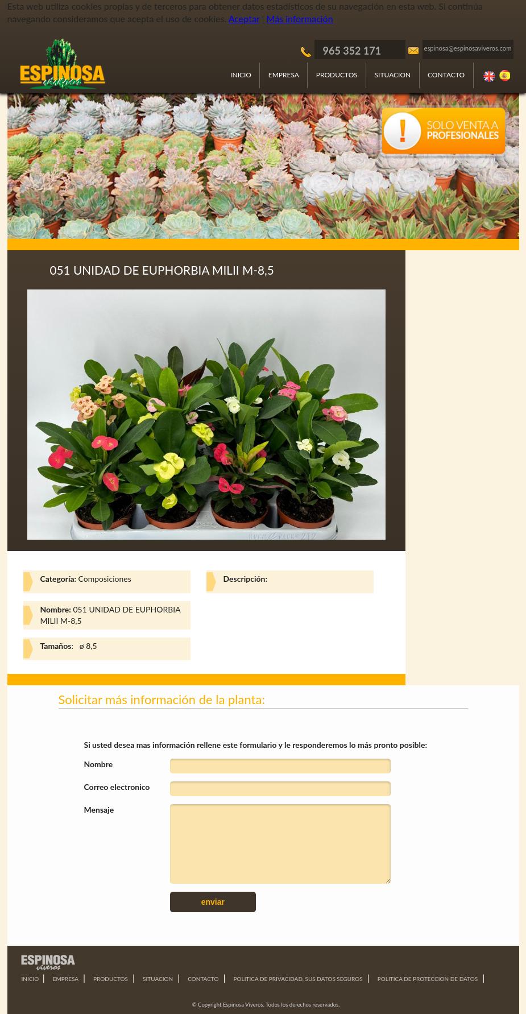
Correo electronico (117, 787)
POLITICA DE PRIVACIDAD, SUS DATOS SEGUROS (298, 978)
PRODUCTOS (337, 75)
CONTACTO (446, 75)
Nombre (98, 764)
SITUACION (393, 75)
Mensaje (99, 809)
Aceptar (244, 18)
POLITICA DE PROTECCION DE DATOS (428, 978)
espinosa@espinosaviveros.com (468, 48)
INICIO (240, 75)
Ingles (490, 76)
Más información (300, 18)
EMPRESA (283, 75)
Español (505, 76)
